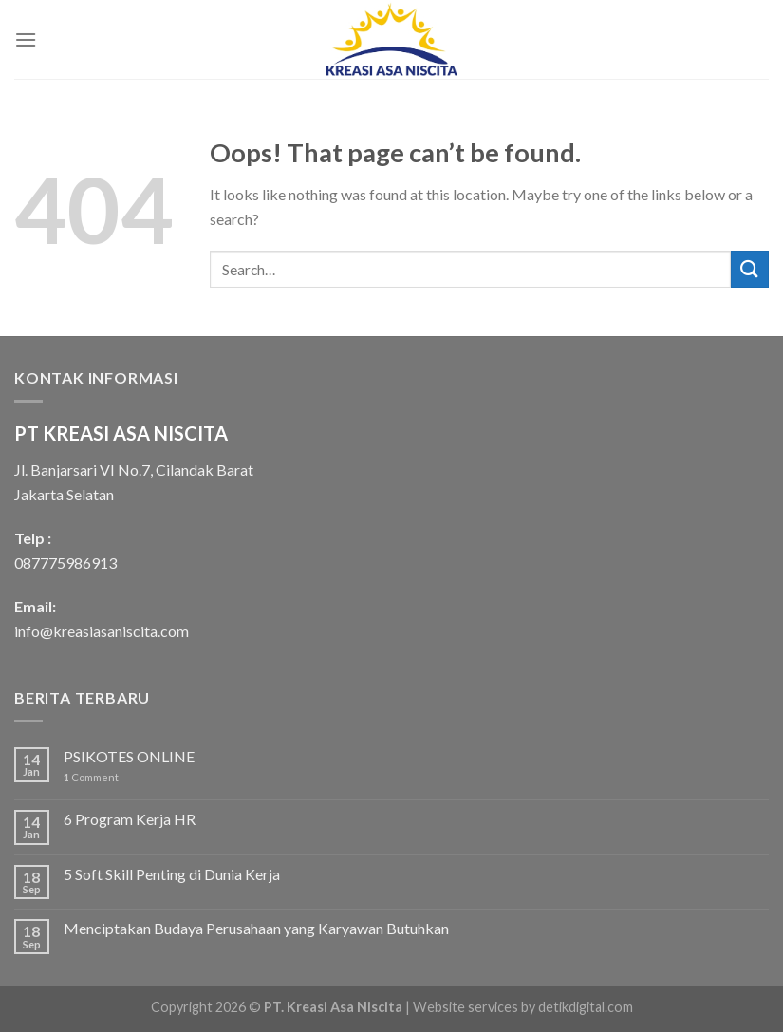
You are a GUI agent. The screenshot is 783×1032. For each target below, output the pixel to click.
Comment (91, 777)
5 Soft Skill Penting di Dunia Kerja (172, 874)
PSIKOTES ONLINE (129, 756)
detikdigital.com (585, 1007)
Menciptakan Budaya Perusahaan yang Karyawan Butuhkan (256, 928)
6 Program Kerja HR (130, 819)
